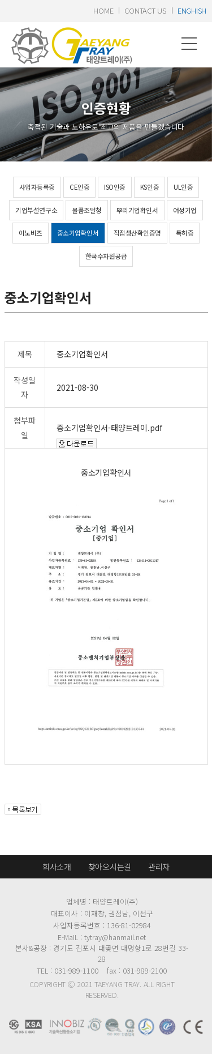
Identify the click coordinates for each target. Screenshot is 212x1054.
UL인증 (183, 186)
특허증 (185, 232)
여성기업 (185, 210)
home (103, 10)
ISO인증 (115, 186)
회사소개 (56, 866)
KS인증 (149, 186)
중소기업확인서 (78, 232)
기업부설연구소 (36, 210)
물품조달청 (87, 210)
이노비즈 (30, 232)
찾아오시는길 (109, 866)
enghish (192, 10)
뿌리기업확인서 (137, 210)
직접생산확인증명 (137, 232)
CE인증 (79, 186)
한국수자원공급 (106, 256)
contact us (145, 10)
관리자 (159, 866)
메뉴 (189, 43)
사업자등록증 (37, 186)
